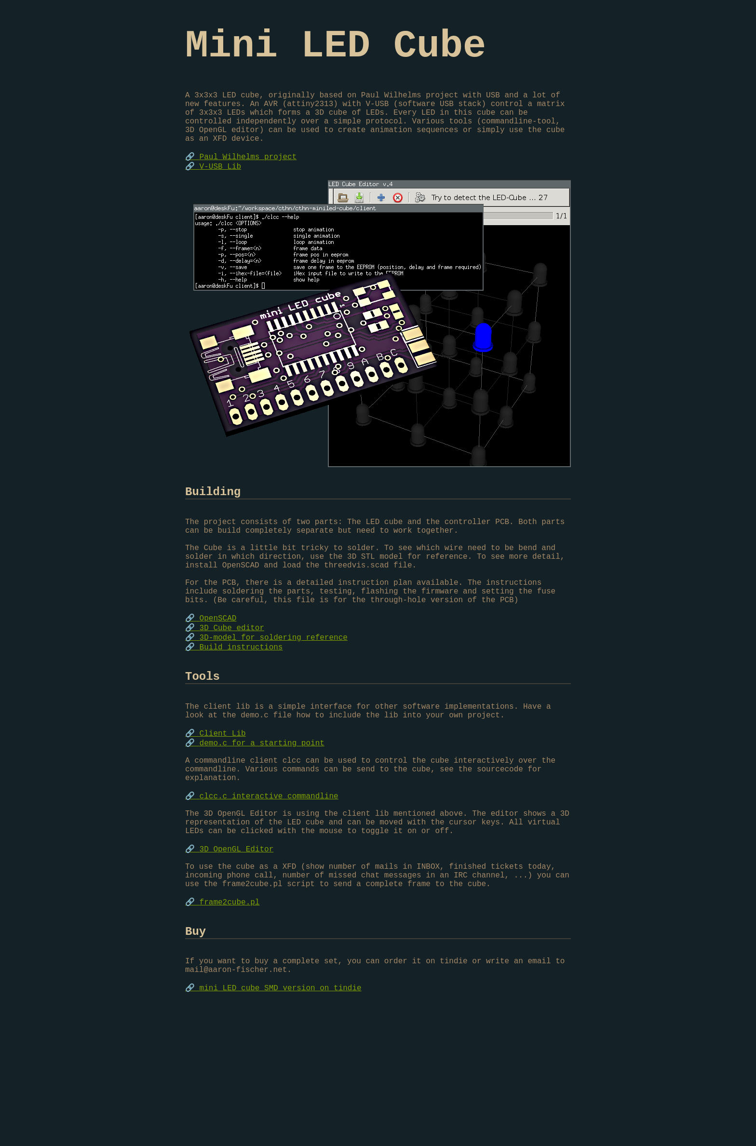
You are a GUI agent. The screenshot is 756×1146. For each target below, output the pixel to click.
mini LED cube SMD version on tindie (281, 1107)
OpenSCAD (218, 674)
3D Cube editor (232, 685)
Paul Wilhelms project (248, 181)
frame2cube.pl (230, 1007)
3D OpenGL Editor (237, 944)
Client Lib (223, 806)
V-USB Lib (220, 192)
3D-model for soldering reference (274, 695)
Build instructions (241, 706)
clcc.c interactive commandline (269, 880)
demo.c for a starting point (262, 816)
